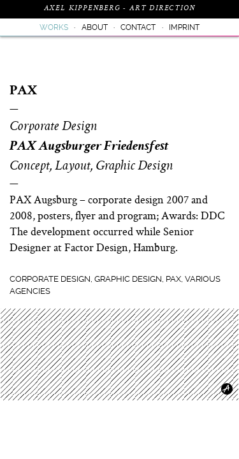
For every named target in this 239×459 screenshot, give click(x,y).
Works (54, 27)
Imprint (184, 27)
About (95, 27)
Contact (138, 27)
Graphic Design (128, 279)
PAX (173, 279)
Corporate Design (50, 279)
